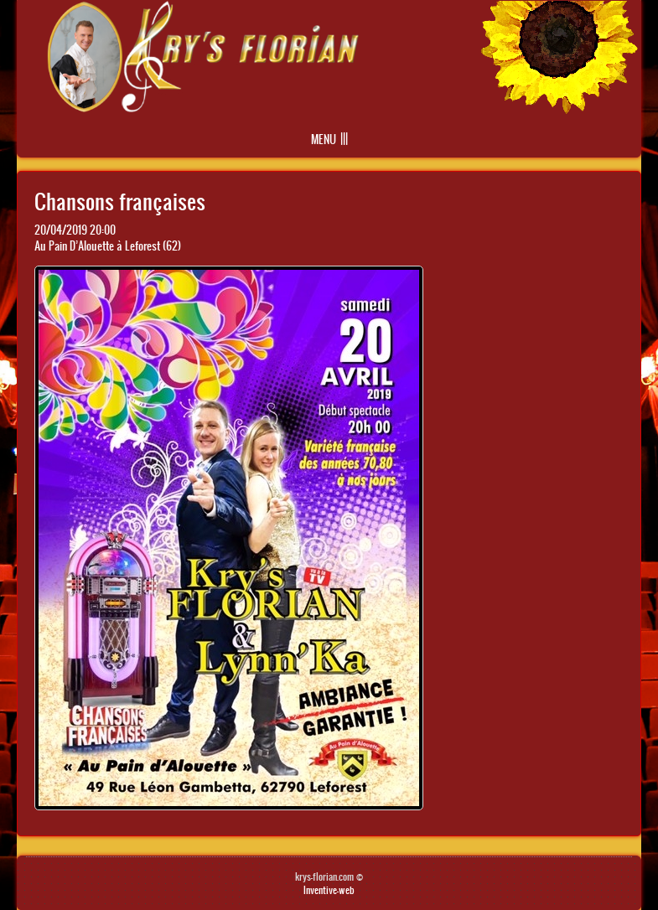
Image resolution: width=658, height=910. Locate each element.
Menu (323, 139)
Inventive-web (329, 890)
